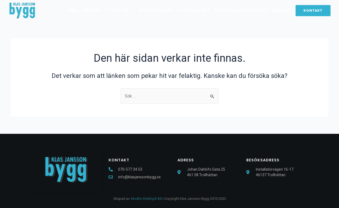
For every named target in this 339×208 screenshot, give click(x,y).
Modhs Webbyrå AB (146, 199)
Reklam (281, 10)
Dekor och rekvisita (241, 10)
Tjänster (120, 10)
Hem (73, 10)
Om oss (92, 10)
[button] (313, 10)
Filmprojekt (194, 10)
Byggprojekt (156, 10)
